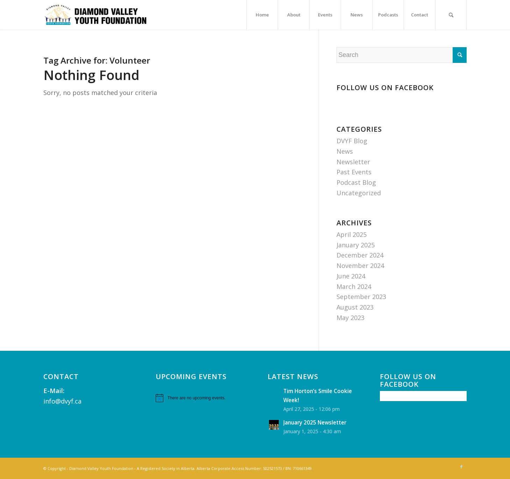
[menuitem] (262, 15)
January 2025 (356, 245)
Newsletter (353, 162)
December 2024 (360, 255)
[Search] (451, 15)
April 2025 (352, 234)
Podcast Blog (356, 182)
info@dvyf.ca (62, 401)
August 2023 (355, 307)
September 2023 (361, 296)
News (345, 151)
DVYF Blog (352, 141)
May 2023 (350, 317)
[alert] (199, 398)
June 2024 (351, 276)
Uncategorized (359, 193)
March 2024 (354, 286)
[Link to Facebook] (461, 467)
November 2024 (360, 265)
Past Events (354, 172)
